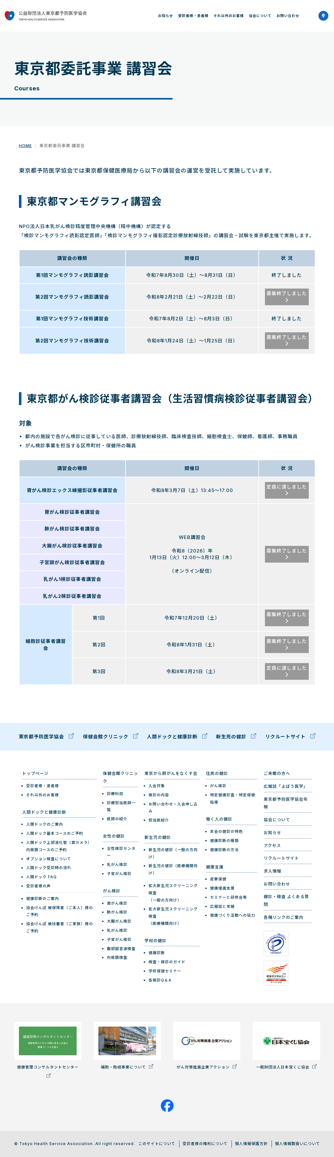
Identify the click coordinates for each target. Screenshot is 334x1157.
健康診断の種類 (224, 840)
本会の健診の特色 (226, 831)
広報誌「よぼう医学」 (286, 786)
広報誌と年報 (222, 906)
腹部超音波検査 (121, 948)
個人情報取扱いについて (297, 1143)
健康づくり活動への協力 (232, 915)
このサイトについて (156, 1143)
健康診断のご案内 (42, 898)
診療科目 (115, 793)
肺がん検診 (117, 912)
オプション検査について (48, 858)
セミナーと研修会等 (228, 897)
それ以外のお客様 (229, 16)
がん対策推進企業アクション (206, 1045)
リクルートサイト (290, 737)
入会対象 (157, 785)
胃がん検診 (117, 903)
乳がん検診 (117, 864)
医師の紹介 (117, 818)
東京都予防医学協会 (46, 737)
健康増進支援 (222, 887)
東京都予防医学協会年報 (286, 802)
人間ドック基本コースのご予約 (54, 833)
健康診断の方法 (224, 849)
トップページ (35, 773)
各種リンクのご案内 (283, 916)
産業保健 (218, 879)
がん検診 (111, 890)
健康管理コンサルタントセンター (47, 1049)
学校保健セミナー (165, 970)
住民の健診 (217, 773)
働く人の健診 (219, 819)
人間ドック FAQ (41, 876)
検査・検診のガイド (167, 961)
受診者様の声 (38, 885)
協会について (260, 16)
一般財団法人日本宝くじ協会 (286, 1045)
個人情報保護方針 (251, 1143)
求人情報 (272, 870)
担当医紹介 (159, 820)
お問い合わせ (288, 16)
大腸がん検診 (119, 921)
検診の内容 (159, 794)
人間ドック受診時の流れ (48, 867)
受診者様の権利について (205, 1143)
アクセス (272, 845)
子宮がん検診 (119, 873)
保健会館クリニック (110, 737)
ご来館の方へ (277, 773)
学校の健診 (155, 940)
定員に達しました (287, 489)
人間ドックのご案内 (44, 824)
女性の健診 (114, 835)
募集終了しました (287, 296)
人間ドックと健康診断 (177, 737)
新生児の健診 (236, 737)
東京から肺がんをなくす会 (170, 773)
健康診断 (157, 952)
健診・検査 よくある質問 (286, 900)
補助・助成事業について (127, 1045)
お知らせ (165, 16)
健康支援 (215, 866)
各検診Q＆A (160, 979)
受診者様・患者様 (193, 16)
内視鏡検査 (117, 957)
